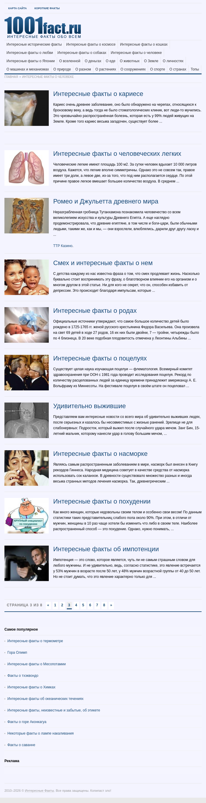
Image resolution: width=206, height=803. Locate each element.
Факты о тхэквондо (22, 676)
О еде (111, 61)
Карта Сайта (17, 8)
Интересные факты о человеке (136, 53)
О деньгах (93, 61)
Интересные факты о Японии (31, 61)
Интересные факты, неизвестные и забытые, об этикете (53, 710)
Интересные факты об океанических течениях (45, 699)
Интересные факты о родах (95, 310)
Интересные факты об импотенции (106, 549)
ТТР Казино (62, 246)
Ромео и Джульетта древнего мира (105, 201)
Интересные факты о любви (30, 53)
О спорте (157, 69)
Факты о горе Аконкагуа (26, 722)
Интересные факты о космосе (91, 44)
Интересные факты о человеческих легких (117, 153)
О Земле (151, 61)
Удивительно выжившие (89, 406)
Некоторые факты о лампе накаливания (40, 733)
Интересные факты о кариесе (98, 93)
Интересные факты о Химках (31, 687)
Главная (11, 76)
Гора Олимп (17, 652)
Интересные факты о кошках (144, 44)
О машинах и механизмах (28, 69)
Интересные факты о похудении (101, 501)
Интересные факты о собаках (81, 53)
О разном (83, 69)
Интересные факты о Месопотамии (36, 664)
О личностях (173, 61)
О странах (177, 69)
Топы (195, 69)
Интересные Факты (39, 790)
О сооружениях (133, 69)
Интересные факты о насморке (100, 453)
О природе (62, 69)
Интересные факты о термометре (35, 641)
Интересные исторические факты (34, 44)
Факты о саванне (21, 745)
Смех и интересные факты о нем (103, 263)
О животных (130, 61)
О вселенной (69, 61)
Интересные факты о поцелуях (100, 358)
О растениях (105, 69)
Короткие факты (46, 8)
